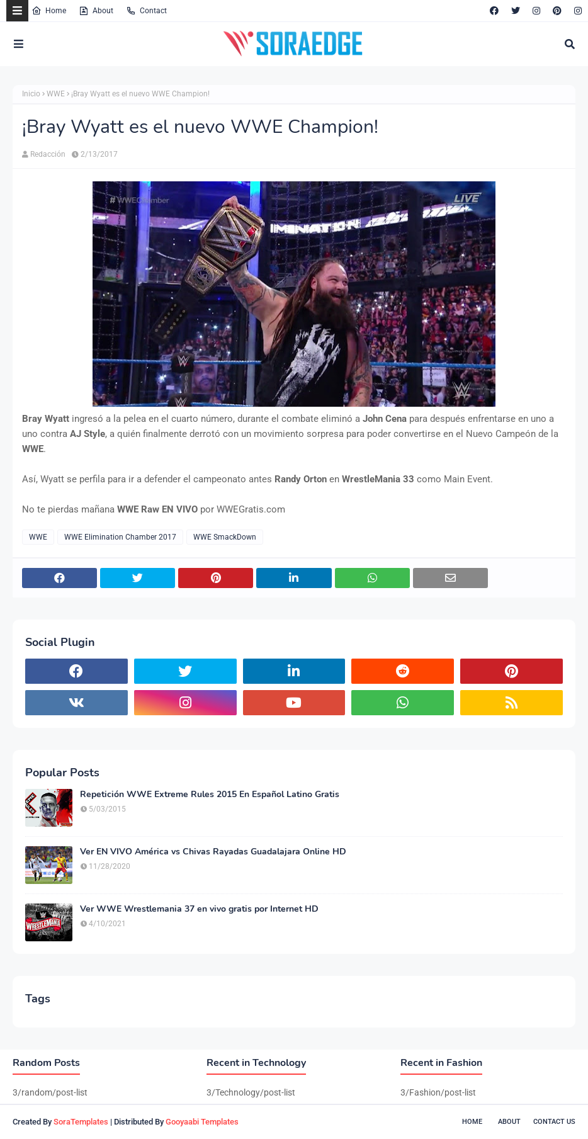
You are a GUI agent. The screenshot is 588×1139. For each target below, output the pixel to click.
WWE (56, 93)
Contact (146, 11)
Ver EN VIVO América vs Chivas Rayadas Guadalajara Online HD (213, 852)
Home (48, 11)
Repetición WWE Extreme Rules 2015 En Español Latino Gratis (209, 794)
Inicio (31, 93)
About (96, 11)
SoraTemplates (81, 1121)
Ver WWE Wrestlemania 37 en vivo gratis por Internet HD (199, 909)
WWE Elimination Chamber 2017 (120, 537)
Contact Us (554, 1122)
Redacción (47, 154)
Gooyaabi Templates (202, 1121)
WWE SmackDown (224, 537)
